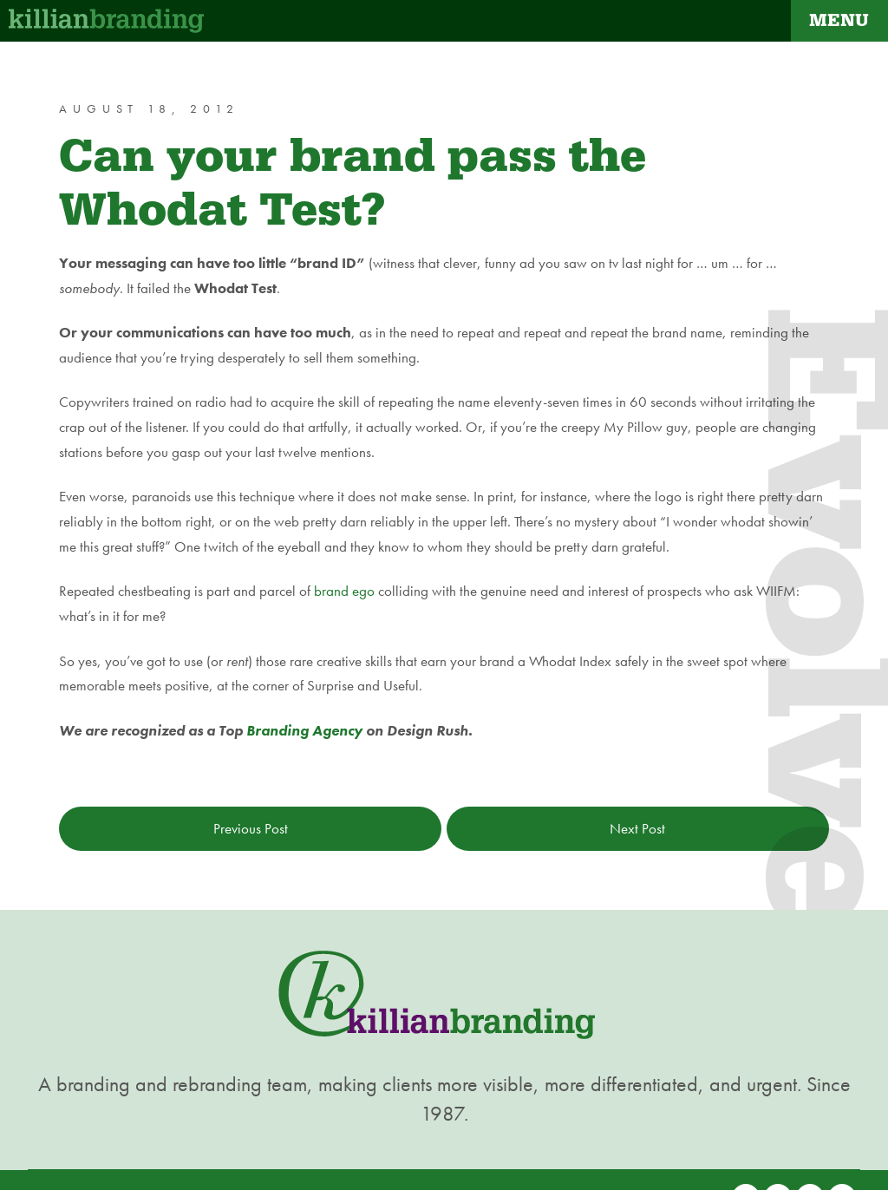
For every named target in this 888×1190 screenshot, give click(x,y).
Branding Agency (304, 730)
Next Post (637, 828)
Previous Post (250, 828)
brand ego (344, 590)
